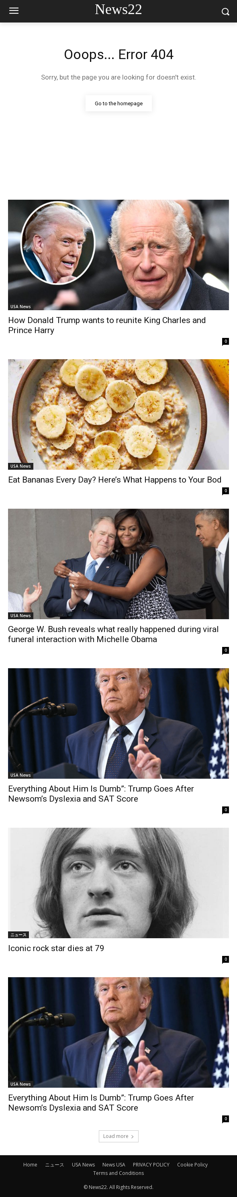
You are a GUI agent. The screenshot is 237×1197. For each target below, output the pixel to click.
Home (30, 1164)
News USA (113, 1164)
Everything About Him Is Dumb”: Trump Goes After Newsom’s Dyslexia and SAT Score (101, 794)
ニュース (18, 934)
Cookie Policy (192, 1164)
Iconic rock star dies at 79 (56, 948)
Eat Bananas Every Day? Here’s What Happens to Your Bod (115, 480)
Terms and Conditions (118, 1173)
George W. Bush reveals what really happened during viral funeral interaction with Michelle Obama (113, 634)
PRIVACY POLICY (151, 1164)
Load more (118, 1136)
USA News (20, 306)
